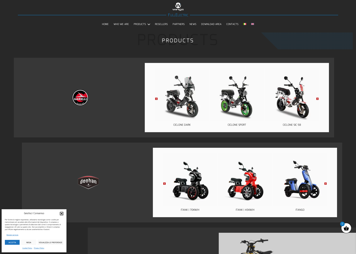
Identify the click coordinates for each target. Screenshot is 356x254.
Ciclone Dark (120, 125)
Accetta (12, 242)
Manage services (12, 235)
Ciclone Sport (175, 125)
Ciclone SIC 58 (230, 125)
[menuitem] (245, 24)
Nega (28, 242)
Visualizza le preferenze (50, 242)
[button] (61, 213)
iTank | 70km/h (251, 210)
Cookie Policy (27, 248)
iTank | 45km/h (306, 210)
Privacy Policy (39, 248)
